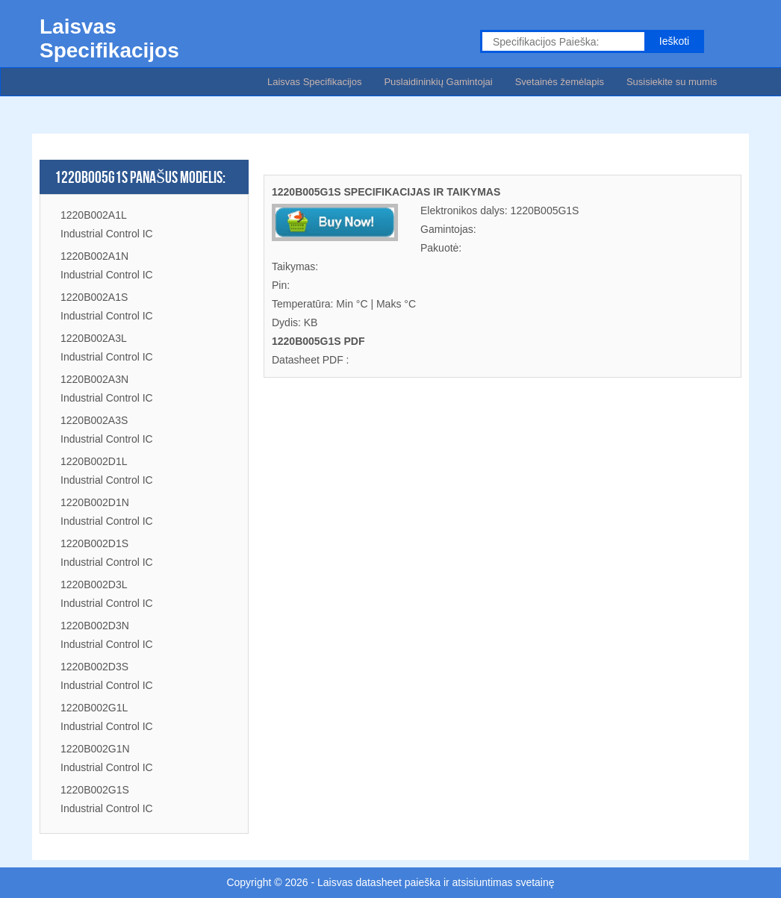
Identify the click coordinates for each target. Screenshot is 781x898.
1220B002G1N (95, 749)
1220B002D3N (94, 626)
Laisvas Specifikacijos (314, 81)
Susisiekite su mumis (671, 81)
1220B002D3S (94, 667)
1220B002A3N (94, 379)
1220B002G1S (94, 790)
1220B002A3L (93, 338)
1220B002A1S (94, 297)
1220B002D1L (94, 461)
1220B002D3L (94, 584)
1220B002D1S (94, 543)
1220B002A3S (94, 420)
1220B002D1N (94, 502)
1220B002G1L (94, 708)
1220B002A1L (93, 215)
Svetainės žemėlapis (559, 81)
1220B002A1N (94, 256)
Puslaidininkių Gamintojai (438, 81)
